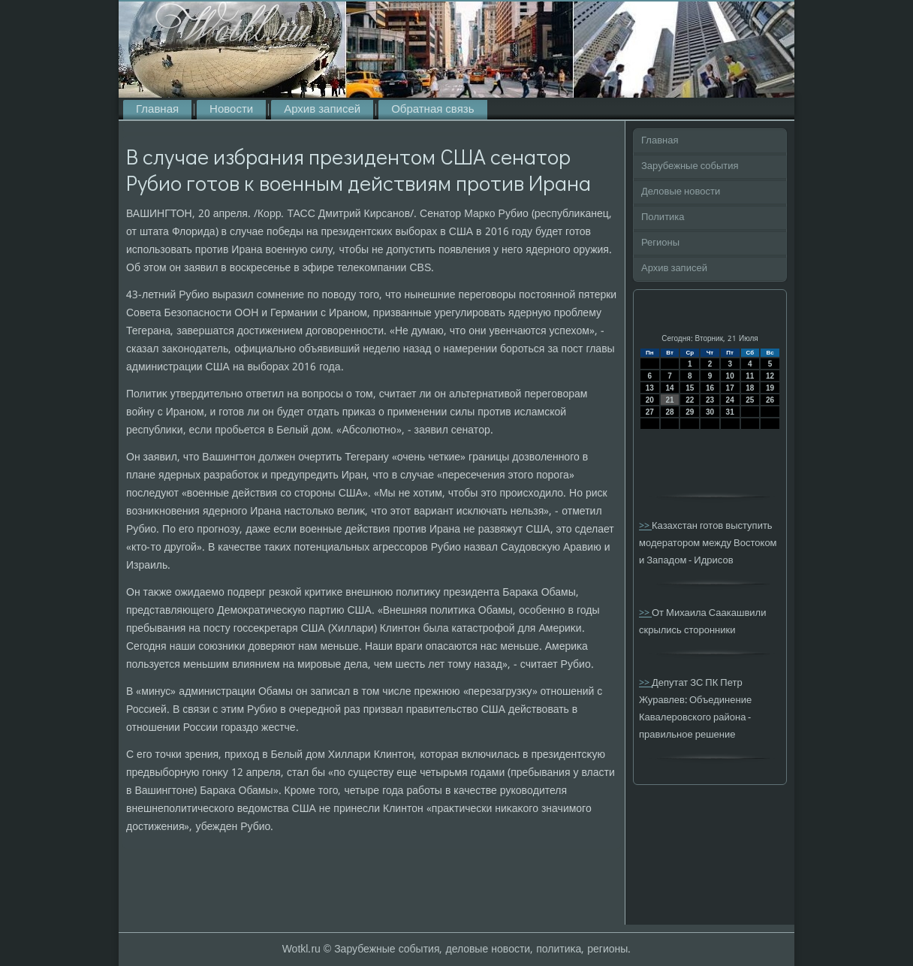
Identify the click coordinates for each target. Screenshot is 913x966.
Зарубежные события (690, 166)
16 (710, 388)
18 (750, 388)
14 (669, 388)
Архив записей (322, 109)
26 (770, 400)
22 (690, 400)
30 (710, 412)
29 (690, 412)
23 (710, 400)
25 (750, 400)
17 (730, 388)
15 (690, 388)
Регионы (660, 243)
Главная (157, 109)
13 (650, 388)
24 (730, 400)
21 (669, 400)
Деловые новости (680, 192)
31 (730, 412)
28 (669, 412)
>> (645, 526)
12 (770, 376)
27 (650, 412)
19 (770, 388)
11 (750, 376)
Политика (663, 217)
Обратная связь (432, 109)
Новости (231, 109)
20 (650, 400)
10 (730, 376)
